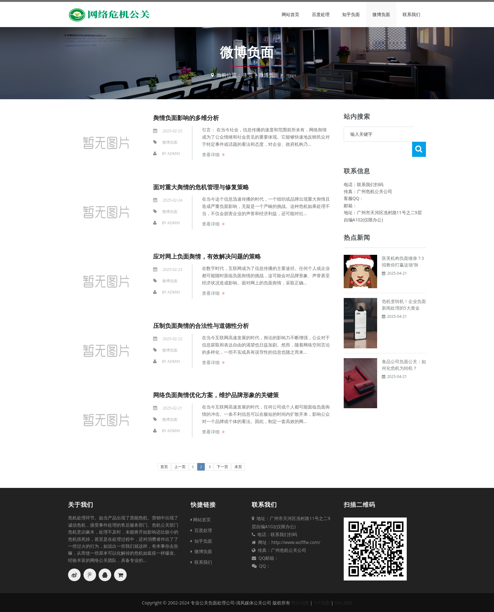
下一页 (222, 466)
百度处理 (321, 14)
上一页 (180, 466)
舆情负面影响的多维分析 (187, 117)
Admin (174, 153)
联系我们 (411, 14)
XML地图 (343, 603)
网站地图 (300, 603)
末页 (238, 466)
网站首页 (290, 14)
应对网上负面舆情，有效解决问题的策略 (210, 256)
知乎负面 (351, 14)
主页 (248, 74)
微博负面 (381, 14)
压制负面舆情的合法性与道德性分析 (203, 325)
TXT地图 (321, 603)
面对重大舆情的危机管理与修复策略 (203, 186)
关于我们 (80, 504)
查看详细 (211, 154)
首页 (164, 466)
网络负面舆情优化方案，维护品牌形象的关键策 (219, 394)
